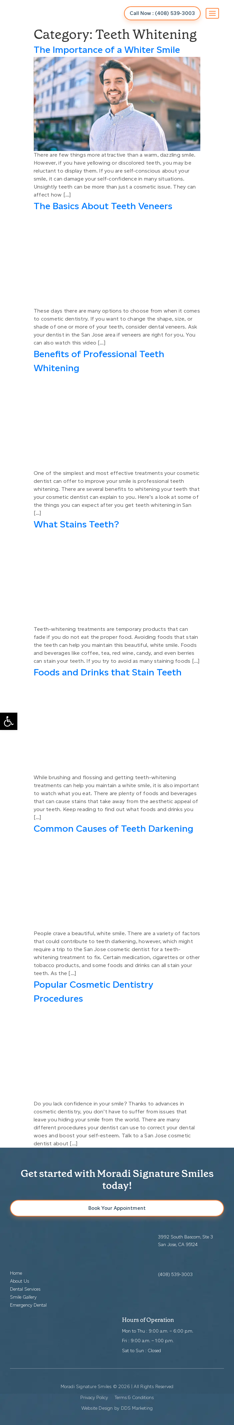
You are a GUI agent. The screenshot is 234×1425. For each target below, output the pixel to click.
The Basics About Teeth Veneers (103, 206)
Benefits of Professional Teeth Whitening (99, 360)
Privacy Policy (94, 1397)
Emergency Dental (28, 1305)
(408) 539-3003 (175, 1274)
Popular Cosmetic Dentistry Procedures (93, 991)
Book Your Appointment (117, 1208)
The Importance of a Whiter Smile (107, 49)
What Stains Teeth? (76, 524)
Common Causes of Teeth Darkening (113, 828)
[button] (8, 721)
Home (16, 1273)
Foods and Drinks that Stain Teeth (108, 672)
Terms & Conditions (134, 1397)
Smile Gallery (23, 1297)
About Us (19, 1281)
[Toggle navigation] (212, 13)
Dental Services (25, 1289)
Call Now (162, 13)
